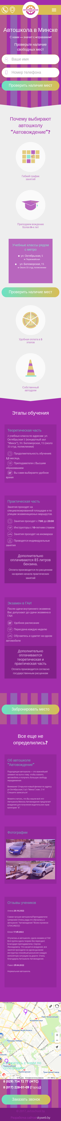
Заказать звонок (26, 1099)
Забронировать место (30, 709)
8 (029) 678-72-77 (16, 1075)
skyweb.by (43, 1118)
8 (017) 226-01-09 (16, 1087)
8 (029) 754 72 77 (15, 1081)
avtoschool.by (36, 1111)
